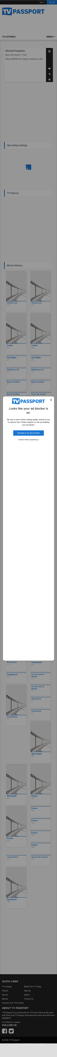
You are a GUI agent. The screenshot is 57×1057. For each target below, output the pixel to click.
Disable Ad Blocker (28, 433)
